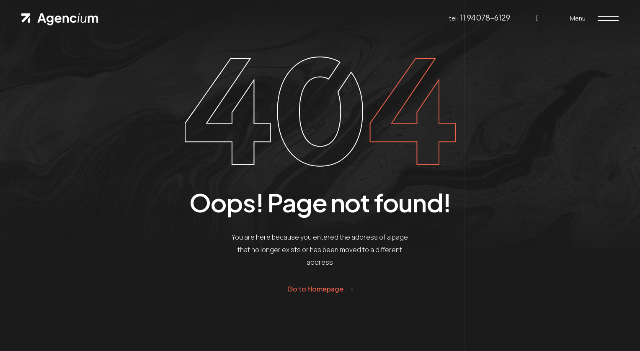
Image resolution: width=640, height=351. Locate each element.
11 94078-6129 (485, 17)
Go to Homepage (320, 289)
